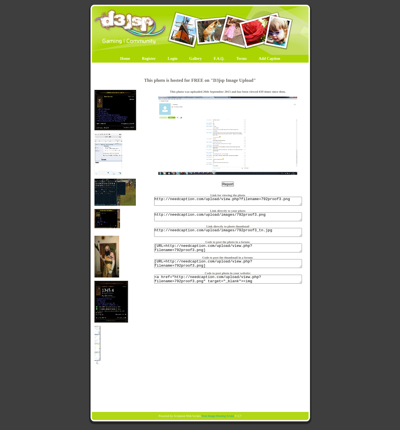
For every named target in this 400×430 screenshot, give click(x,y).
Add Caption (269, 58)
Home (125, 58)
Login (173, 58)
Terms (241, 58)
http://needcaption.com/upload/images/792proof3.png (228, 219)
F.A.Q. (219, 58)
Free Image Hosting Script (218, 415)
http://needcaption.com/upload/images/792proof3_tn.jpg (228, 236)
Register (149, 58)
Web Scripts (193, 415)
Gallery (195, 58)
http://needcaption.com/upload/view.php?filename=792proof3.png (228, 202)
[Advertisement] (200, 389)
